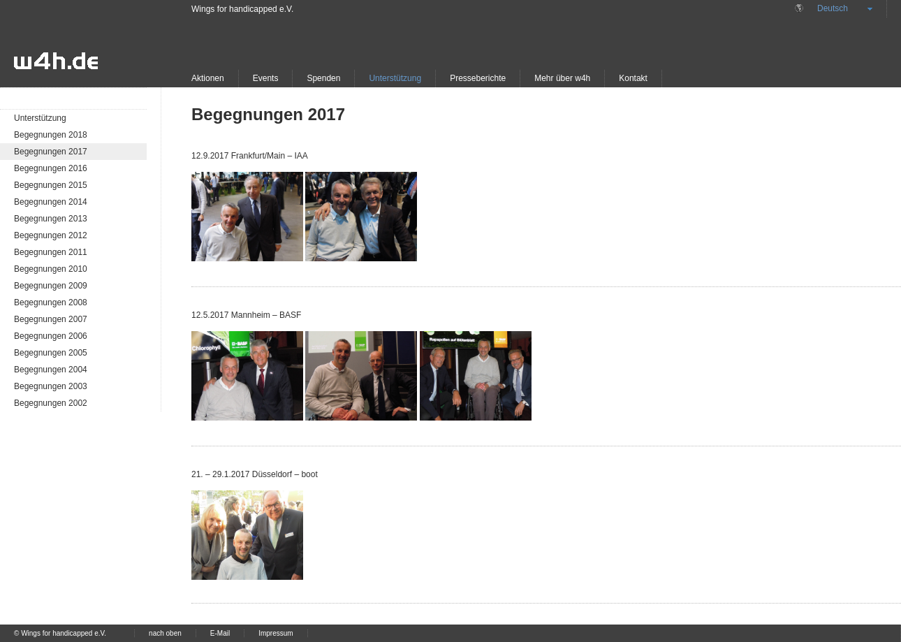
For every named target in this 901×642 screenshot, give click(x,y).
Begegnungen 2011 (50, 252)
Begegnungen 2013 (50, 219)
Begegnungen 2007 (50, 319)
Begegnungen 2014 (50, 202)
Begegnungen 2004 (50, 369)
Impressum (275, 633)
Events (266, 78)
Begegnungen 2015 (50, 185)
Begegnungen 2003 (50, 386)
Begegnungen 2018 (50, 135)
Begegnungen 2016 (50, 168)
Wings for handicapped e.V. (242, 9)
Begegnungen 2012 (50, 235)
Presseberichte (478, 78)
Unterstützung (395, 78)
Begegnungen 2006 (50, 336)
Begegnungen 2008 (50, 302)
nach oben (165, 633)
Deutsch (832, 8)
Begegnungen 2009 (50, 286)
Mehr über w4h (562, 78)
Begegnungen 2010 (50, 269)
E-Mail (220, 633)
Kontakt (633, 78)
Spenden (323, 78)
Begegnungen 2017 (50, 151)
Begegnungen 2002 (50, 403)
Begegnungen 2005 (50, 353)
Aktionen (207, 78)
